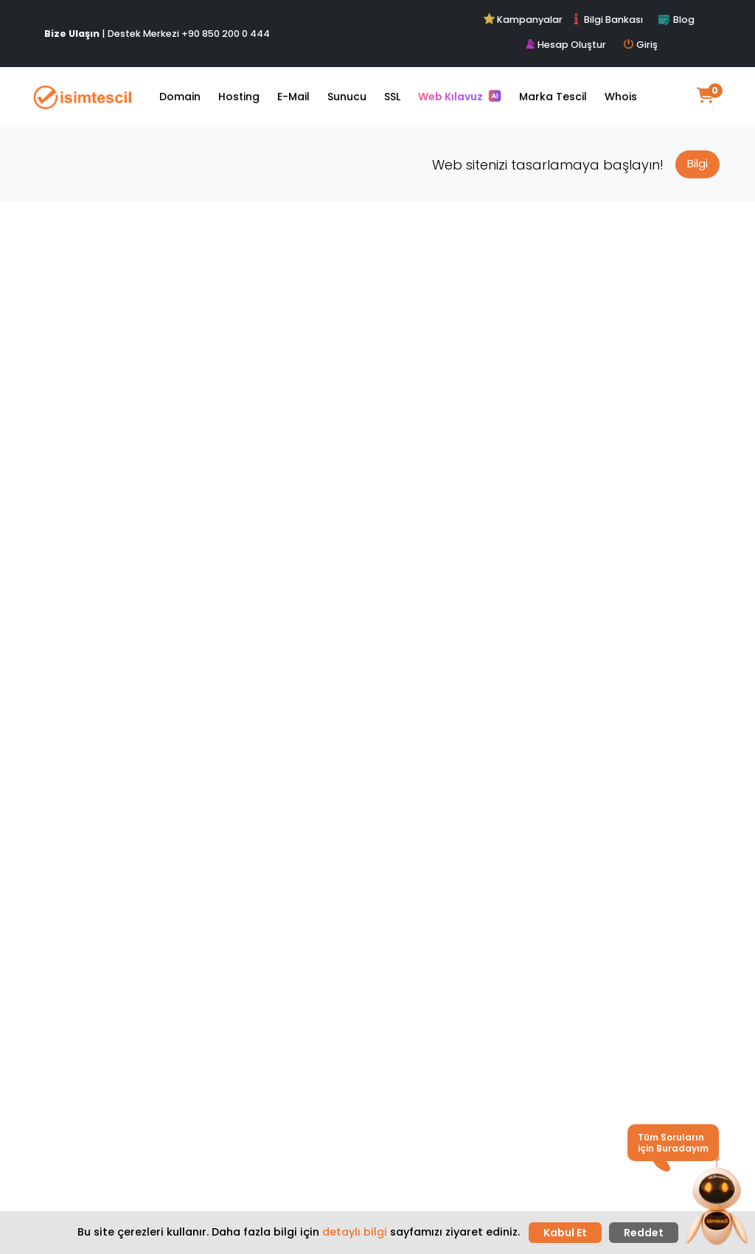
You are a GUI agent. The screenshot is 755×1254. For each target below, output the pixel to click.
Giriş (641, 44)
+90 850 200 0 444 (225, 33)
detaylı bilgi (354, 1232)
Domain (180, 96)
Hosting (239, 96)
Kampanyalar (524, 19)
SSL (392, 96)
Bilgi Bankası (607, 19)
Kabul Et (565, 1232)
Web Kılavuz (459, 96)
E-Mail (293, 96)
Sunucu (346, 96)
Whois (621, 96)
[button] (716, 1201)
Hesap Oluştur (566, 44)
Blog (676, 19)
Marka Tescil (553, 96)
